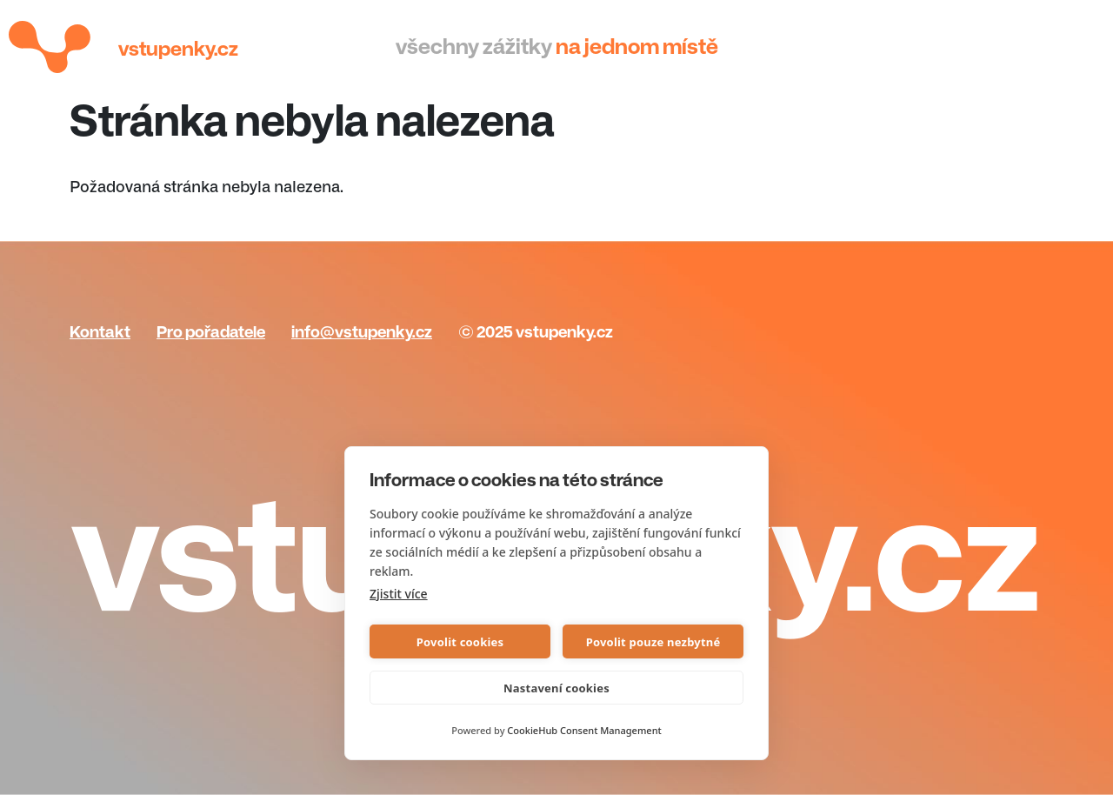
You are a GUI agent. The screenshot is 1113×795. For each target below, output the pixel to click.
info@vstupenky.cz (361, 332)
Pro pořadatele (211, 332)
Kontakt (100, 332)
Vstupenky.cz (178, 49)
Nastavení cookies (556, 688)
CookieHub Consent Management (584, 730)
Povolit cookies (460, 642)
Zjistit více (399, 593)
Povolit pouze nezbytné (653, 642)
